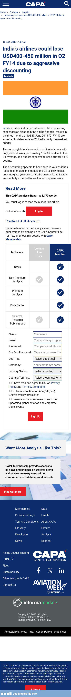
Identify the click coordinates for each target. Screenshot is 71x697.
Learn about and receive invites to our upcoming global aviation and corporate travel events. (33, 402)
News (18, 541)
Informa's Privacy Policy (53, 670)
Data (44, 509)
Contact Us (9, 585)
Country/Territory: (19, 377)
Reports (25, 12)
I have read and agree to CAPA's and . (34, 385)
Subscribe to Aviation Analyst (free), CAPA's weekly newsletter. (32, 393)
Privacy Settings (55, 681)
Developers (21, 534)
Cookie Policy (43, 631)
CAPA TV (8, 559)
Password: (15, 346)
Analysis (14, 12)
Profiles (45, 528)
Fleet (5, 565)
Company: (15, 365)
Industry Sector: (18, 371)
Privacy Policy (26, 631)
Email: (12, 340)
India (5, 128)
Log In (39, 211)
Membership (22, 509)
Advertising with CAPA (16, 578)
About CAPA (48, 521)
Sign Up (35, 416)
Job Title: (14, 358)
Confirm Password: (20, 352)
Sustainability (11, 572)
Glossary (20, 528)
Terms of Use (59, 631)
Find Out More (13, 492)
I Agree (35, 689)
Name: (13, 334)
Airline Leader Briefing (16, 553)
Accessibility (11, 631)
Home (3, 12)
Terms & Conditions (33, 387)
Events (45, 515)
